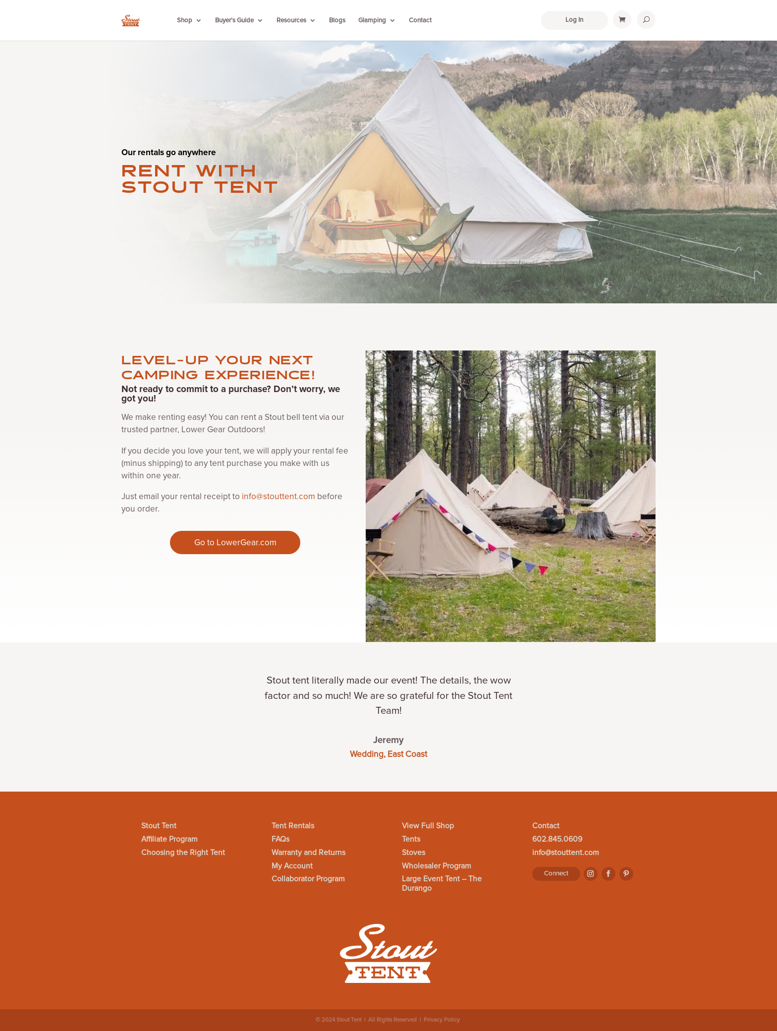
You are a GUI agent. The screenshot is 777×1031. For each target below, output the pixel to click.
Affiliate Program (169, 839)
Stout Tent (158, 826)
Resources (291, 20)
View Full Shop (428, 826)
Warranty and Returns (308, 853)
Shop (184, 20)
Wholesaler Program (436, 866)
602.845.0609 (557, 839)
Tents (411, 839)
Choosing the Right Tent (183, 853)
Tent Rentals (293, 826)
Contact (420, 20)
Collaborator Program (308, 879)
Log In (574, 20)
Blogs (337, 20)
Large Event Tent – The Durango (442, 884)
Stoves (413, 853)
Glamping (372, 20)
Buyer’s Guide (234, 20)
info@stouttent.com (278, 496)
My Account (292, 866)
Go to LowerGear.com (235, 542)
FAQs (280, 839)
